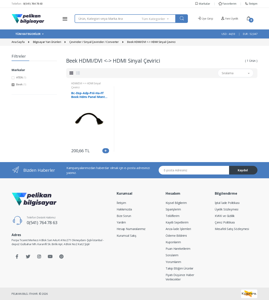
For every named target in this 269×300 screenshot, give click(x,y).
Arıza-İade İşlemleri (178, 229)
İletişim (251, 3)
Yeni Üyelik (229, 18)
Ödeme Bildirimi (176, 236)
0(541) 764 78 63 (42, 222)
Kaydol (243, 170)
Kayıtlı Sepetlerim (177, 222)
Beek (21, 84)
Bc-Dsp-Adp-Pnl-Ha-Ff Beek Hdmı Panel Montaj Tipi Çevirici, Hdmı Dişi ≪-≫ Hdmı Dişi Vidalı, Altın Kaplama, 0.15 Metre (90, 95)
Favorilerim (227, 3)
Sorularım (172, 255)
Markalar (202, 3)
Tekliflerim (172, 216)
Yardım (121, 222)
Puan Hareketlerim (178, 249)
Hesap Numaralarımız (131, 229)
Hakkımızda (124, 209)
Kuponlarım (173, 242)
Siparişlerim (173, 209)
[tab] (71, 73)
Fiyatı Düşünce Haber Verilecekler (180, 277)
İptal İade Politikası (227, 203)
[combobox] (108, 18)
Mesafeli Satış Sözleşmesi (232, 229)
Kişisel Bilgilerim (176, 203)
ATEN (21, 77)
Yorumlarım (173, 262)
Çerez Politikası (225, 222)
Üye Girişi (205, 18)
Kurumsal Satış (126, 236)
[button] (158, 18)
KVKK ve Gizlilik (225, 216)
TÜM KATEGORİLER (28, 34)
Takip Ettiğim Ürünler (179, 268)
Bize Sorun (124, 216)
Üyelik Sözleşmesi (227, 209)
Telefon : (27, 3)
